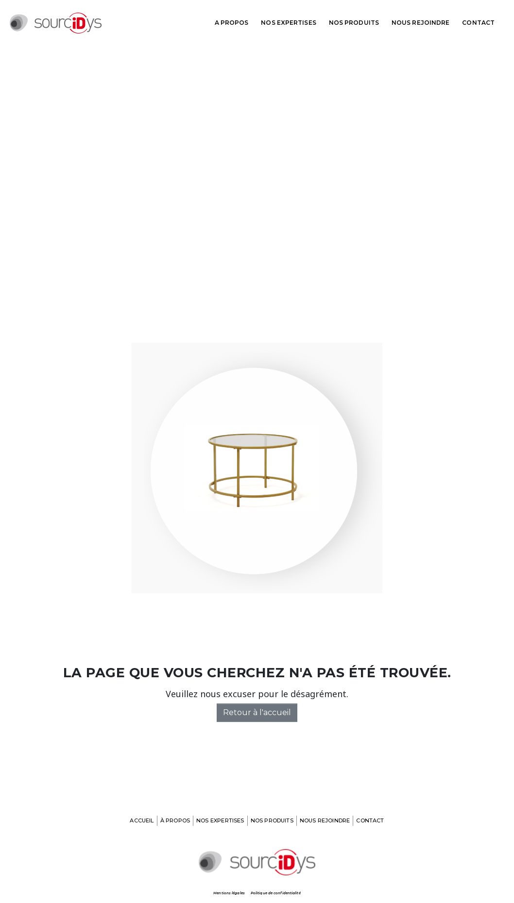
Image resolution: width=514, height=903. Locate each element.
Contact (478, 22)
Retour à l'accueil (257, 712)
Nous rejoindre (420, 22)
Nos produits (354, 22)
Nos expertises (288, 22)
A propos (232, 22)
